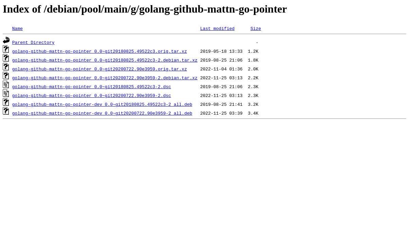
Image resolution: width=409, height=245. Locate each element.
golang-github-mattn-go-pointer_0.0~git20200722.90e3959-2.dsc (91, 95)
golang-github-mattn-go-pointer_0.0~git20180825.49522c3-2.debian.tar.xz (105, 60)
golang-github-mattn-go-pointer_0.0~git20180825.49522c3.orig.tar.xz (99, 51)
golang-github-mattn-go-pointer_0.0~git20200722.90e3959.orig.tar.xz (99, 69)
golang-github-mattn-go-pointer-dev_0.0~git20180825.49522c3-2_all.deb (102, 104)
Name (17, 28)
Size (255, 28)
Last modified (217, 28)
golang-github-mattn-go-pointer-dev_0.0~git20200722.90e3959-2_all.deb (102, 113)
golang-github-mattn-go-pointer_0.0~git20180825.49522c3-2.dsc (91, 86)
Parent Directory (33, 42)
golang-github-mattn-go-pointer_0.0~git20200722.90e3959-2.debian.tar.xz (105, 78)
